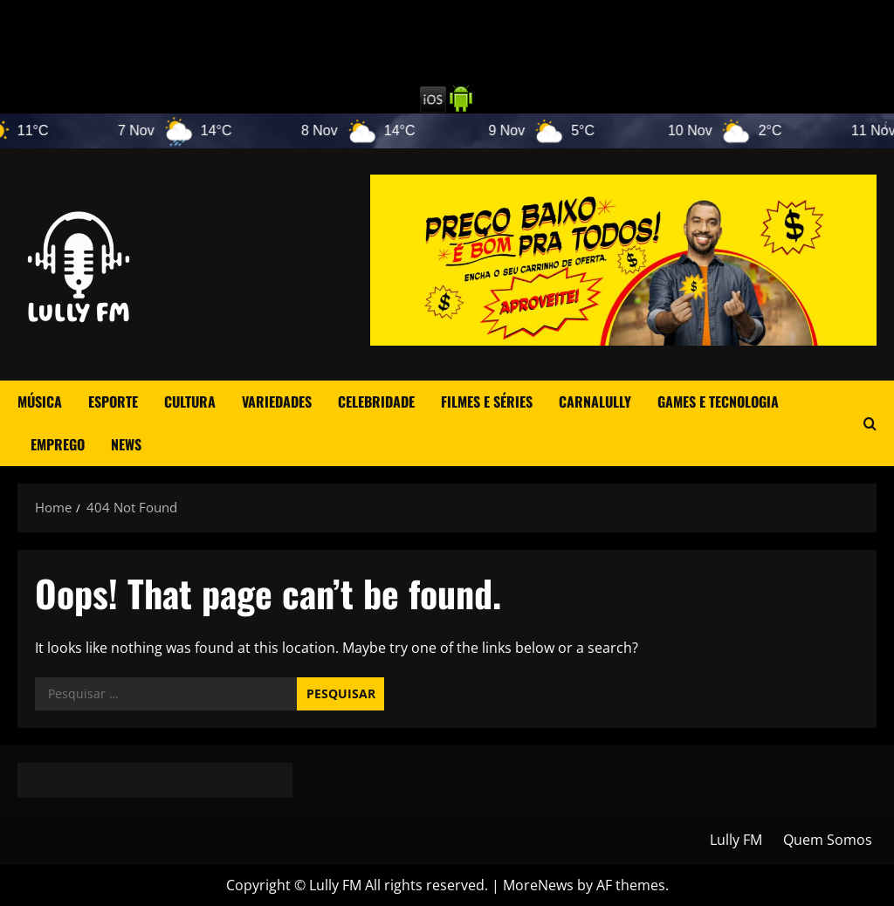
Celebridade (376, 401)
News (126, 444)
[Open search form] (870, 424)
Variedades (277, 401)
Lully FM (736, 839)
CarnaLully (595, 401)
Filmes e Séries (487, 401)
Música (39, 401)
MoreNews (538, 885)
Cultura (190, 401)
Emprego (58, 444)
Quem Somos (827, 839)
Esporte (113, 401)
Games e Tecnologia (718, 401)
